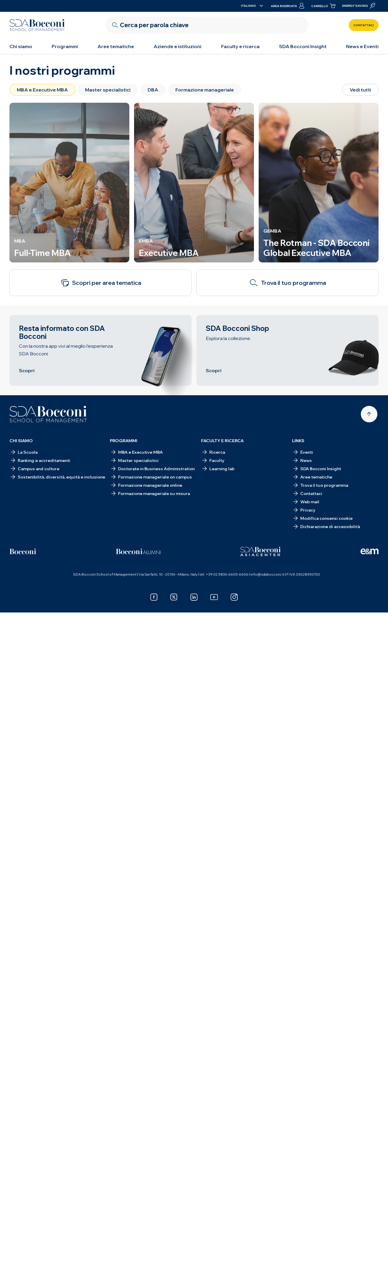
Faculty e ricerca (240, 46)
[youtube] (214, 597)
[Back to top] (369, 414)
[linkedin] (194, 597)
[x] (174, 597)
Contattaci (363, 25)
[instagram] (234, 597)
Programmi (65, 46)
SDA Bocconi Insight (303, 46)
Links (298, 440)
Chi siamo (20, 46)
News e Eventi (362, 46)
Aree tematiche (115, 46)
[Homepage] (48, 414)
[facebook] (154, 597)
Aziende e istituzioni (177, 46)
